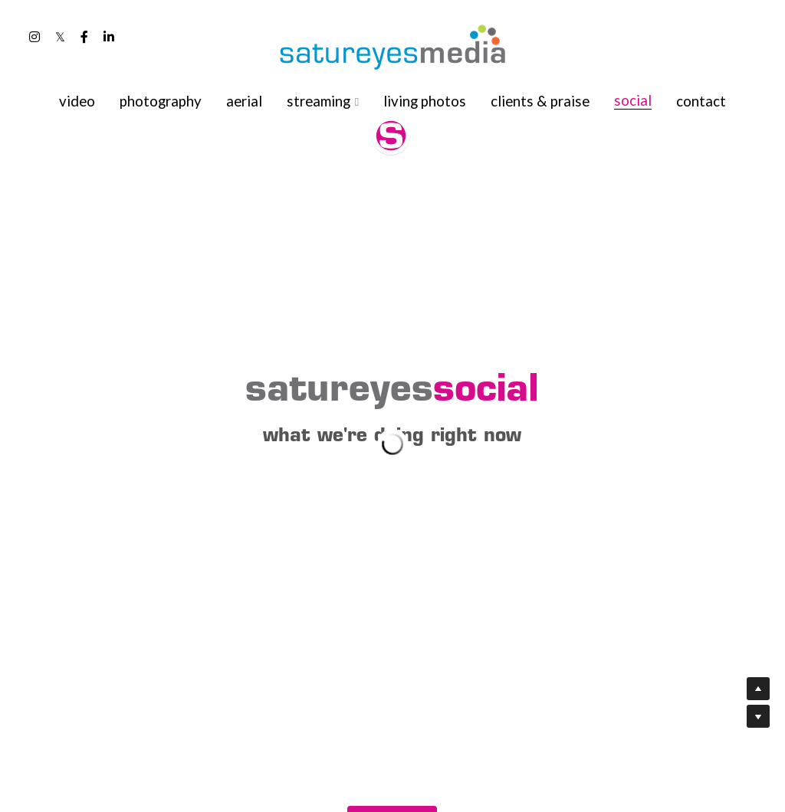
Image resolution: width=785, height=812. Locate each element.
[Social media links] (34, 37)
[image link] (392, 45)
